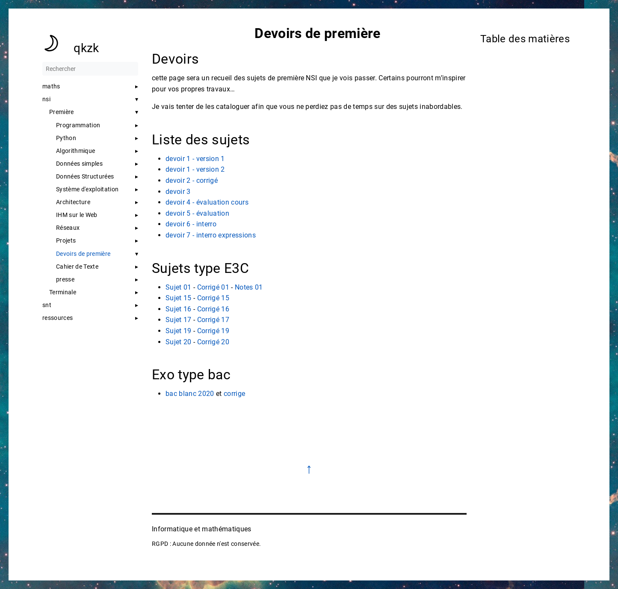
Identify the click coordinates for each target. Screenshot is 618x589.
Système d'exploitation (87, 189)
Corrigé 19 (213, 331)
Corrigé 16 (213, 309)
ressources (57, 317)
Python (66, 138)
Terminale (62, 292)
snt (46, 305)
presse (65, 279)
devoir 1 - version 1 (195, 159)
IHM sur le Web (77, 214)
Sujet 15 (179, 298)
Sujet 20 (179, 342)
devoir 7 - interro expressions (211, 235)
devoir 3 (178, 192)
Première (61, 111)
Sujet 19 (179, 331)
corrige (234, 394)
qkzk (86, 48)
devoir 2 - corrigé (192, 180)
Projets (66, 240)
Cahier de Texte (77, 266)
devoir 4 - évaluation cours (207, 202)
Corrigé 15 (213, 298)
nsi (46, 99)
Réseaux (68, 227)
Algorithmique (75, 150)
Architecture (73, 202)
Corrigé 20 (213, 342)
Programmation (78, 125)
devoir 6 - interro (191, 224)
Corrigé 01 (213, 287)
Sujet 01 (179, 287)
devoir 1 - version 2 (195, 169)
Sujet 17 (179, 320)
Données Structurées (85, 176)
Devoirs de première (83, 253)
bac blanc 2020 (190, 394)
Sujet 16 (179, 309)
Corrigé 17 (213, 320)
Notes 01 (248, 287)
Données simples (79, 163)
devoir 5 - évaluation (197, 213)
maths (51, 86)
